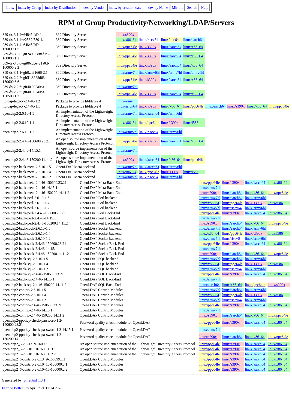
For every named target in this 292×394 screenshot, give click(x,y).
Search (192, 7)
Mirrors (177, 7)
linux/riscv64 (148, 40)
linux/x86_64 (126, 40)
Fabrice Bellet (12, 388)
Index (10, 7)
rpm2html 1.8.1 (34, 380)
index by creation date (125, 7)
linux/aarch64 (193, 40)
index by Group (29, 7)
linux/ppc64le (171, 40)
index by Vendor (93, 7)
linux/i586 (191, 123)
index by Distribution (61, 7)
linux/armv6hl (149, 72)
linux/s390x (125, 35)
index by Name (156, 7)
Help (204, 7)
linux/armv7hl (127, 72)
